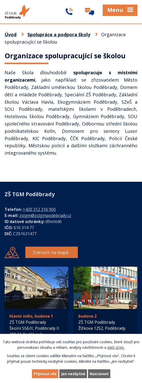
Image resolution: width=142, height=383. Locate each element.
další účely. (116, 347)
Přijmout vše (45, 373)
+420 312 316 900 (39, 209)
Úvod (10, 34)
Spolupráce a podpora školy (58, 34)
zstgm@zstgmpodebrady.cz (45, 215)
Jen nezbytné (73, 373)
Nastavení (99, 373)
